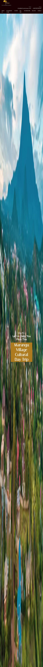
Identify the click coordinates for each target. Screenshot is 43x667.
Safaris (16, 10)
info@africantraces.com (24, 8)
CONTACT (39, 10)
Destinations (27, 10)
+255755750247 (37, 8)
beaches (34, 10)
